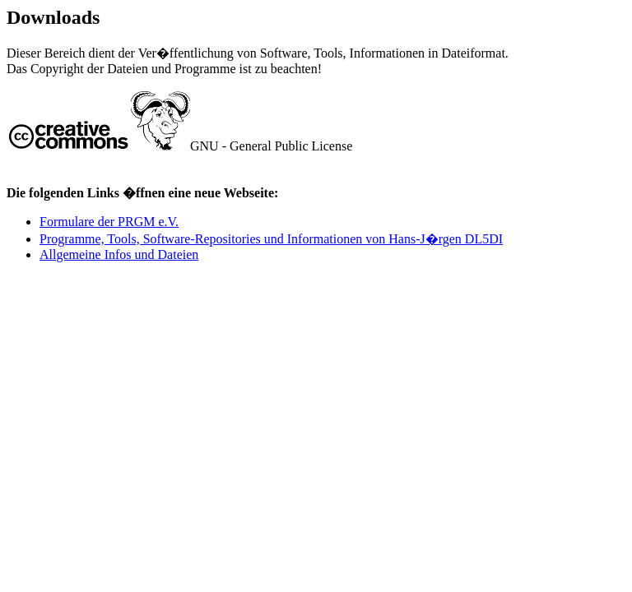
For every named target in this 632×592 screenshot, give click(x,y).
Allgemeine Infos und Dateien (119, 254)
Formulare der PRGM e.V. (109, 222)
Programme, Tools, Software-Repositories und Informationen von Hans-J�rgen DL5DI (271, 239)
